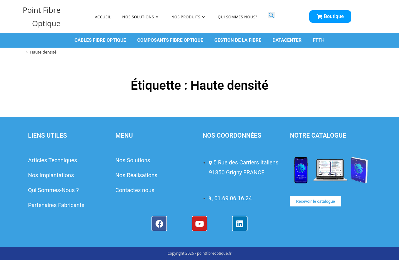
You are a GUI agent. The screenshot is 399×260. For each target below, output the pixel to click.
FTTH (318, 40)
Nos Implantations (51, 175)
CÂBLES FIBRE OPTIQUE (100, 40)
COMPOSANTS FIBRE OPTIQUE (170, 40)
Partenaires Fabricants (56, 205)
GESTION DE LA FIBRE (237, 40)
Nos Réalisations (136, 175)
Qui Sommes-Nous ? (53, 190)
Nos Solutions (132, 160)
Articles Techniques (52, 160)
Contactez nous (134, 190)
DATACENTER (286, 40)
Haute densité (43, 52)
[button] (271, 16)
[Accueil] (22, 52)
